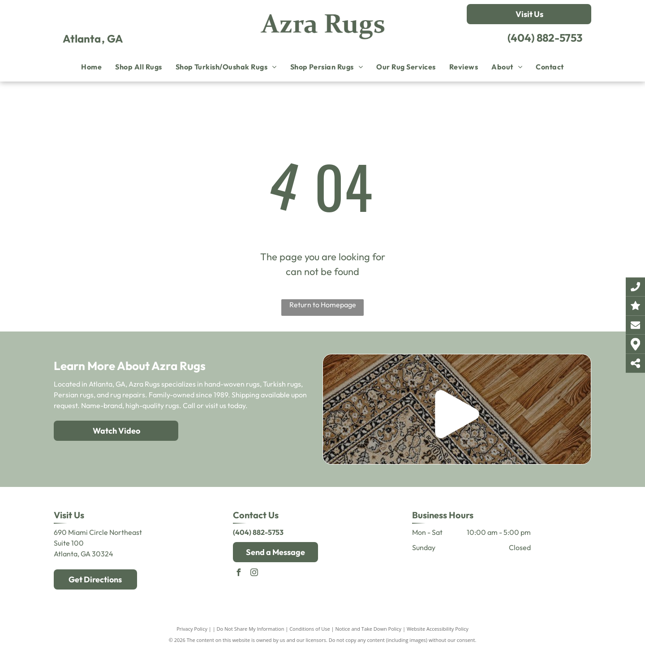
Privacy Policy (191, 628)
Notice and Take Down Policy (368, 628)
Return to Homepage (322, 304)
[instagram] (254, 574)
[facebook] (239, 574)
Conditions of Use (309, 628)
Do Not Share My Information (250, 628)
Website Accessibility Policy (438, 628)
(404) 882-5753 (544, 37)
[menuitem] (91, 67)
